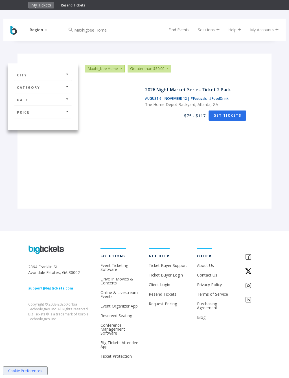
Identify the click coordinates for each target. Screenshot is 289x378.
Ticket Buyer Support (168, 265)
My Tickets (41, 5)
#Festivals (199, 98)
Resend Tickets (73, 5)
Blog (201, 317)
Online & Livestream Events (119, 294)
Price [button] (43, 112)
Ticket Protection (116, 356)
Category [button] (43, 87)
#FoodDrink (219, 98)
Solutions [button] (205, 29)
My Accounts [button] (260, 29)
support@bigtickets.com (50, 288)
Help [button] (230, 29)
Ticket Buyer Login (166, 275)
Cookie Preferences (25, 370)
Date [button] (43, 100)
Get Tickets (227, 115)
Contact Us (207, 275)
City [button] (43, 75)
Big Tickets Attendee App (119, 344)
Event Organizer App (119, 306)
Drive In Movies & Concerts (116, 281)
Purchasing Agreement (207, 305)
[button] (42, 29)
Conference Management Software (112, 329)
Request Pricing (163, 303)
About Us (205, 265)
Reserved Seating (116, 315)
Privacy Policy (209, 284)
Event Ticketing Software (114, 267)
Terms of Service (212, 294)
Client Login (159, 284)
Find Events (174, 29)
